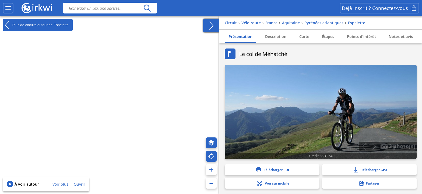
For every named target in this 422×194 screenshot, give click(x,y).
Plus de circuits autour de (36, 25)
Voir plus (60, 184)
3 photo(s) (397, 146)
